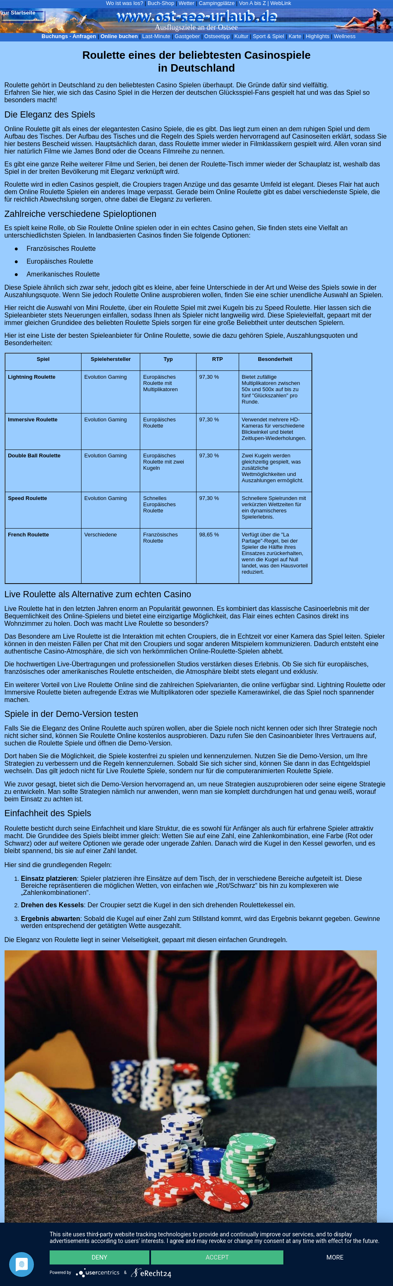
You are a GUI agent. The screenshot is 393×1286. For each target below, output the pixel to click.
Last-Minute (156, 36)
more (334, 1257)
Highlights (317, 36)
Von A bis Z (252, 3)
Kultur (241, 36)
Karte (294, 36)
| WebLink (279, 3)
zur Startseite (18, 13)
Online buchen (119, 36)
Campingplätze (217, 3)
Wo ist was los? (124, 3)
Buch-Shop (161, 3)
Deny (99, 1257)
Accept (217, 1257)
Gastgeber (187, 36)
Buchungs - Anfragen (69, 36)
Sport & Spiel (268, 36)
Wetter (186, 3)
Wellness (345, 36)
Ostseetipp (217, 36)
